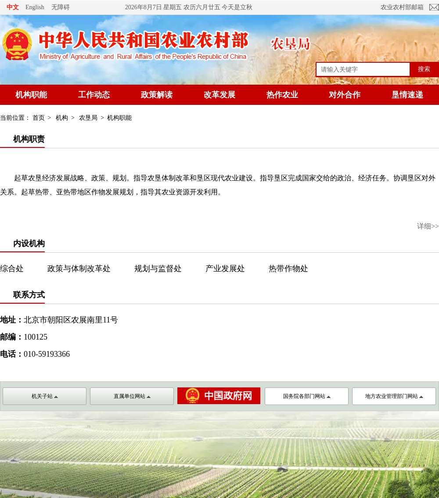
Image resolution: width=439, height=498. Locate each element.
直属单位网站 (132, 396)
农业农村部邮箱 (402, 7)
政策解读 (157, 94)
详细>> (428, 226)
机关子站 (45, 396)
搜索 (424, 68)
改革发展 (219, 94)
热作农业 (282, 94)
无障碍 (60, 7)
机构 (62, 118)
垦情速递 (407, 94)
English (34, 7)
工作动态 (94, 94)
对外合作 (344, 94)
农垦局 (88, 118)
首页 (38, 118)
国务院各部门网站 (307, 396)
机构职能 (31, 94)
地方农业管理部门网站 (394, 396)
